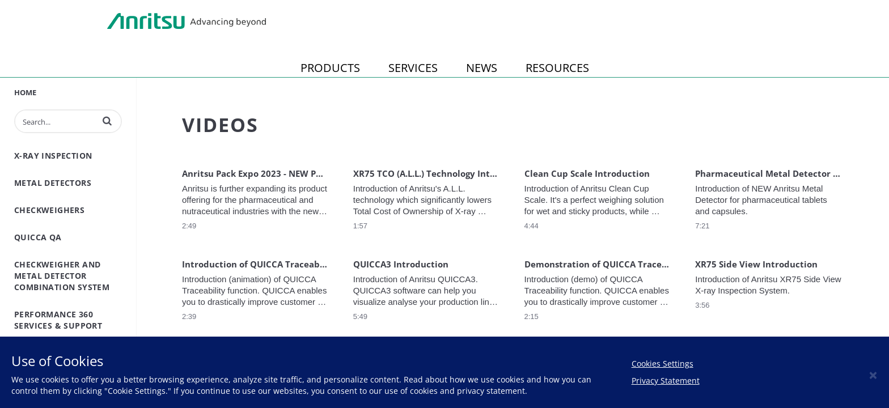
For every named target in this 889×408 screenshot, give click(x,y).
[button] (107, 120)
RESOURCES (557, 67)
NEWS (481, 67)
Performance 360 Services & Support (58, 320)
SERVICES (413, 67)
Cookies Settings (662, 363)
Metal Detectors (52, 182)
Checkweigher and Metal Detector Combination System (61, 275)
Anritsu (186, 21)
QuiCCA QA (38, 237)
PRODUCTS (330, 67)
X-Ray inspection (53, 155)
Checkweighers (49, 210)
